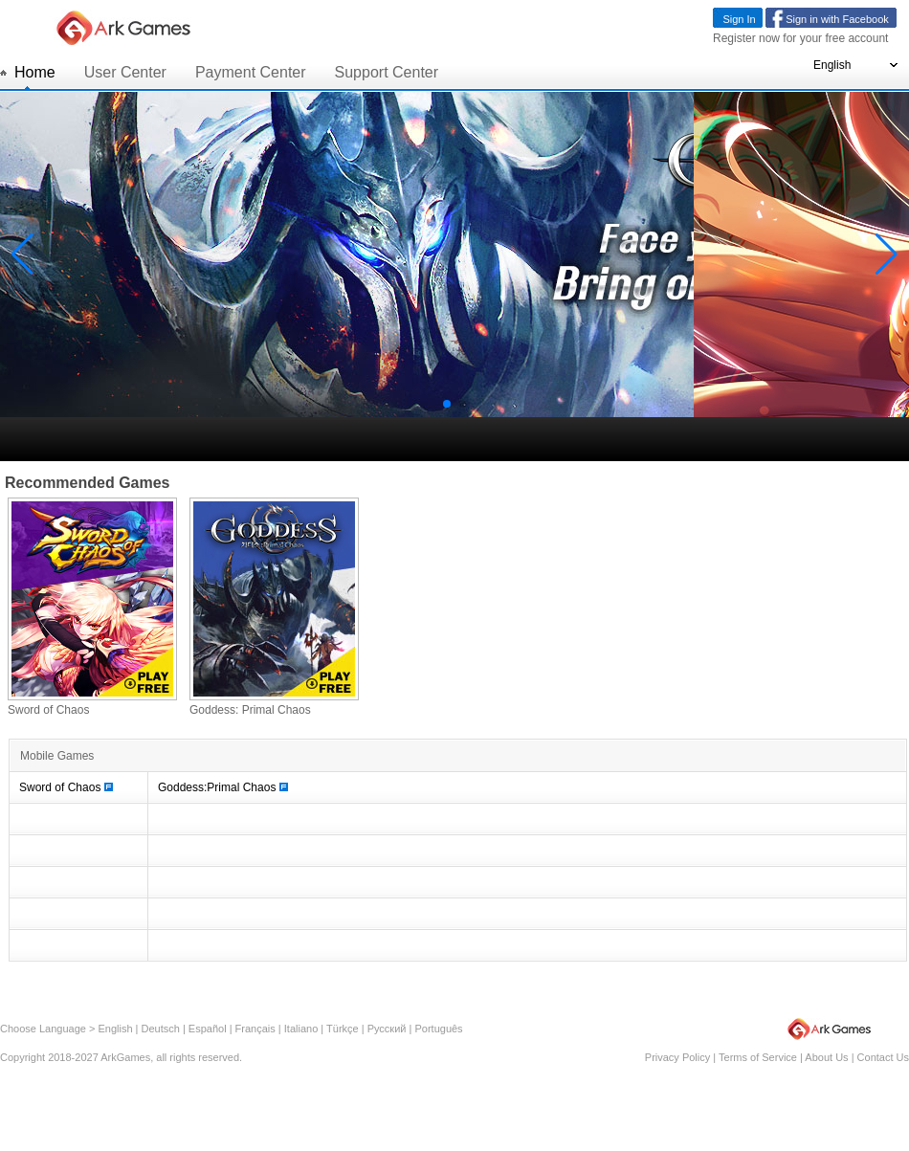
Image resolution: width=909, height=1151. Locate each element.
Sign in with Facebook (837, 19)
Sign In (738, 19)
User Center (125, 72)
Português (438, 1028)
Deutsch (161, 1028)
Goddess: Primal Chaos (250, 710)
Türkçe (342, 1028)
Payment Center (250, 72)
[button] (447, 404)
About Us (826, 1057)
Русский (387, 1028)
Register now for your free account (800, 38)
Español (207, 1028)
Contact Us (883, 1057)
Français (255, 1028)
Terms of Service (758, 1057)
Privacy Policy (677, 1057)
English (115, 1028)
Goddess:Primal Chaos (223, 787)
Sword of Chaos (48, 710)
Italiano (301, 1028)
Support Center (387, 72)
